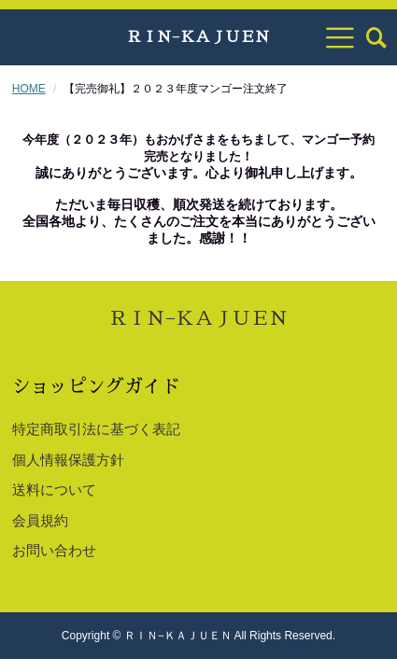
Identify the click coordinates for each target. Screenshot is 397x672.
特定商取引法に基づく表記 (96, 429)
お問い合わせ (54, 550)
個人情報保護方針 (68, 460)
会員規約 (40, 520)
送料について (54, 489)
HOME (29, 88)
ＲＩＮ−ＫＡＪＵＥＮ (198, 37)
